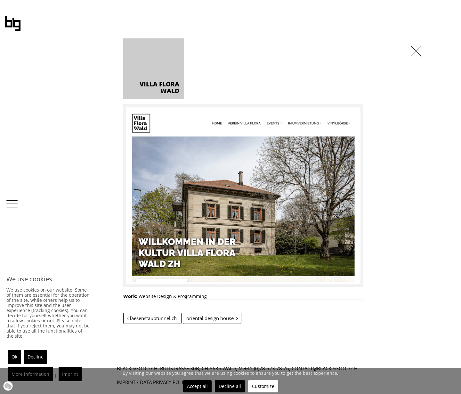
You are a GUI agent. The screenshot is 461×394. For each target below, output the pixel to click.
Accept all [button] (197, 386)
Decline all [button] (230, 386)
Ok (14, 357)
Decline (36, 357)
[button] (8, 386)
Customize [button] (263, 386)
